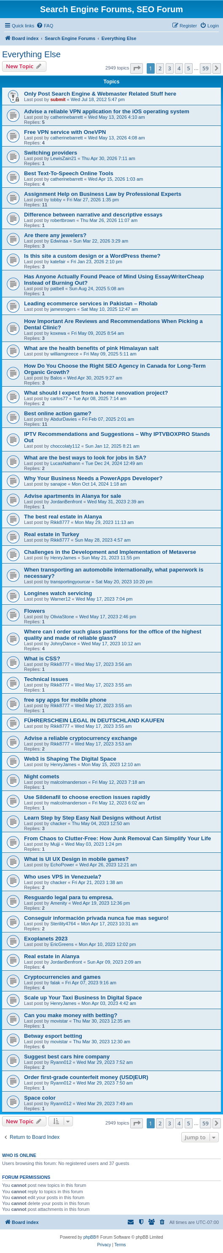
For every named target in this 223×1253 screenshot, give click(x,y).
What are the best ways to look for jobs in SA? (85, 457)
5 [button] (188, 68)
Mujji (55, 844)
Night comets (41, 776)
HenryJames (63, 557)
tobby (56, 199)
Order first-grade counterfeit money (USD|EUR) (86, 1077)
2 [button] (160, 68)
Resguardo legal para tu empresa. (68, 897)
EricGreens (61, 944)
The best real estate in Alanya (63, 516)
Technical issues (46, 679)
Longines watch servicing (58, 593)
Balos (56, 377)
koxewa (58, 333)
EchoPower (62, 864)
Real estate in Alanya (51, 956)
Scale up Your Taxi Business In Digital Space (83, 997)
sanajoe (58, 483)
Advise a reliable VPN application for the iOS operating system (106, 111)
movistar (59, 1020)
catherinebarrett (66, 117)
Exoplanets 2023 (45, 938)
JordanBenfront (66, 501)
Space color (40, 1098)
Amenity (58, 903)
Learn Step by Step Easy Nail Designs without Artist (92, 818)
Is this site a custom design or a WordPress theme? (92, 256)
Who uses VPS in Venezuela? (62, 877)
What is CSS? (42, 658)
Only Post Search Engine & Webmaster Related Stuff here (100, 94)
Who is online (19, 1155)
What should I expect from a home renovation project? (96, 393)
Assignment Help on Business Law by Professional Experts (102, 194)
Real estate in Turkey (51, 534)
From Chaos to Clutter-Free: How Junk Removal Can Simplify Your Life (117, 838)
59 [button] (205, 68)
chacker (58, 823)
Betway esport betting (53, 1036)
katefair (57, 261)
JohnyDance (63, 643)
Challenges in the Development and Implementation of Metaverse (110, 552)
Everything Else (31, 54)
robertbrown (62, 220)
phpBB (89, 1237)
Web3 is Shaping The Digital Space (70, 759)
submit (57, 99)
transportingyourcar (70, 581)
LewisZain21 (63, 158)
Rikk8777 (60, 522)
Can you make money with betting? (70, 1015)
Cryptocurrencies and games (62, 977)
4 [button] (178, 68)
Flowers (34, 611)
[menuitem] (44, 26)
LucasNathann (65, 463)
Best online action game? (57, 413)
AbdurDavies (63, 419)
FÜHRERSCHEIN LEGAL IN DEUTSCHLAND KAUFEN (94, 720)
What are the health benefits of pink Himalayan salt (91, 348)
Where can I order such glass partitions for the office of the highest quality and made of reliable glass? (113, 634)
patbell (57, 288)
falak (55, 982)
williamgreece (64, 353)
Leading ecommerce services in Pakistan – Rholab (91, 303)
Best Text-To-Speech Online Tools (68, 173)
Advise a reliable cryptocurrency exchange (80, 738)
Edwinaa (59, 240)
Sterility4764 (63, 923)
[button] (136, 68)
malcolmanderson (68, 782)
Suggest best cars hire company (67, 1056)
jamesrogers (63, 309)
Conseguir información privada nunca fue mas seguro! (96, 918)
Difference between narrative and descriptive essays (93, 214)
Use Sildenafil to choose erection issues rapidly (87, 797)
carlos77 (59, 398)
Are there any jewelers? (55, 235)
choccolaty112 (65, 446)
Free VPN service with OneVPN (65, 132)
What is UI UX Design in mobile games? (76, 859)
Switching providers (50, 153)
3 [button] (169, 68)
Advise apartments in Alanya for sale (72, 496)
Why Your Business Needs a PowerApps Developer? (93, 478)
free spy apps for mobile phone (65, 700)
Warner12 (60, 598)
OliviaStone (62, 616)
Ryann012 (60, 1062)
